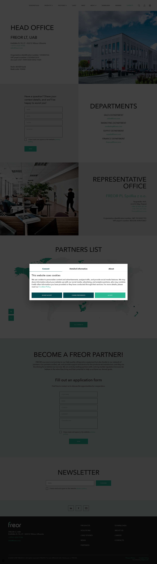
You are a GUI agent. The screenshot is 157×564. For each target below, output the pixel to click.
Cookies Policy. (45, 287)
